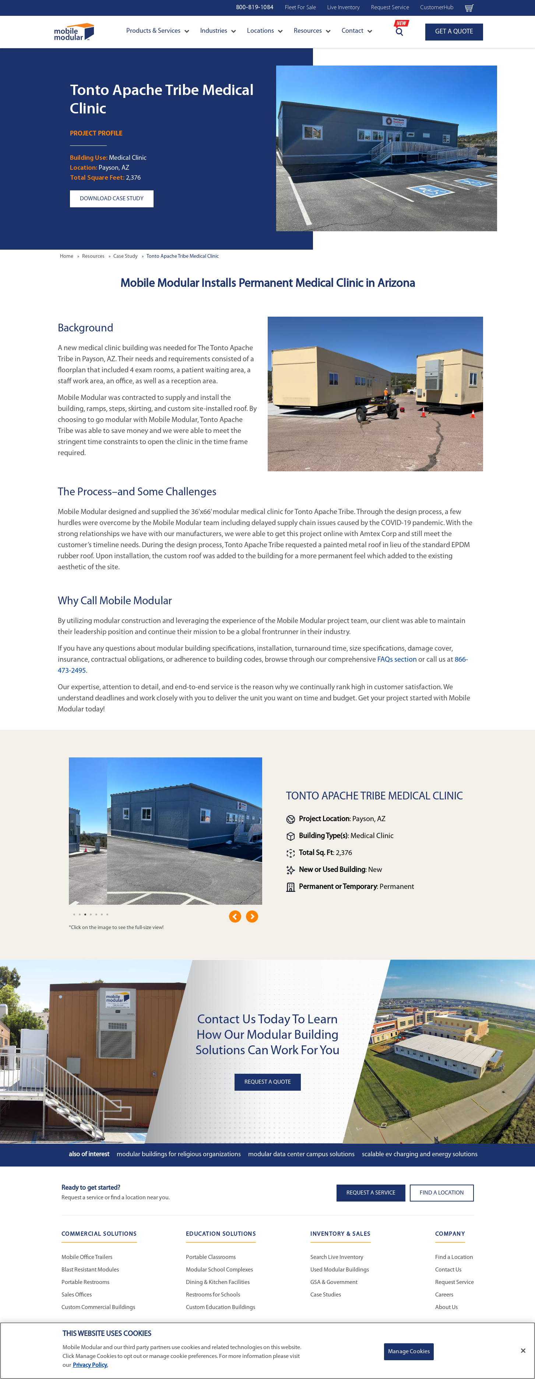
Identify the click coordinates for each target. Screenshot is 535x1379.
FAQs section (397, 660)
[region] (267, 1350)
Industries (218, 31)
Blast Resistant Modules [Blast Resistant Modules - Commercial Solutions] (90, 1270)
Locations (265, 31)
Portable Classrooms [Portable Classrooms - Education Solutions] (211, 1257)
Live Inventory (343, 8)
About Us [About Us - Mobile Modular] (446, 1308)
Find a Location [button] (442, 1193)
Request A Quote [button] (267, 1082)
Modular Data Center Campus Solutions (301, 1154)
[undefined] (74, 914)
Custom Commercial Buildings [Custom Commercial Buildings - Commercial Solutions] (98, 1308)
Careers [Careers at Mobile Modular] (444, 1295)
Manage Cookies (409, 1352)
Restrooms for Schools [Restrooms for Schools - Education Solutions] (213, 1295)
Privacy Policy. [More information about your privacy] (90, 1365)
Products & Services (157, 31)
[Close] (523, 1351)
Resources (312, 31)
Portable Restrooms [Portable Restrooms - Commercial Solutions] (85, 1282)
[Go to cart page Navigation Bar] (469, 8)
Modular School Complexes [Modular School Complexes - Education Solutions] (219, 1270)
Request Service (390, 8)
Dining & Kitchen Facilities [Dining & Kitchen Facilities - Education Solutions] (218, 1282)
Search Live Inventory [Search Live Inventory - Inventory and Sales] (336, 1257)
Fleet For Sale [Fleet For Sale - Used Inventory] (300, 8)
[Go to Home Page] (74, 32)
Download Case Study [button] (112, 199)
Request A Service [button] (370, 1193)
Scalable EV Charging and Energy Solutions (420, 1154)
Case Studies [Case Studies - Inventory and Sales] (325, 1295)
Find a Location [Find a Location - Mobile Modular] (454, 1257)
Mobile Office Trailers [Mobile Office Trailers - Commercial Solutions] (86, 1257)
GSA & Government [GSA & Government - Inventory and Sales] (334, 1282)
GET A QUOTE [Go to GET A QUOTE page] (454, 31)
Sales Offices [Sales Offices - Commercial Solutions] (76, 1295)
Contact (357, 31)
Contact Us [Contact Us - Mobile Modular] (448, 1270)
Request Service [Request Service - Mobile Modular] (454, 1282)
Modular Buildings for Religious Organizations (179, 1154)
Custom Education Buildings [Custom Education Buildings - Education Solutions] (220, 1308)
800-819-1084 (255, 8)
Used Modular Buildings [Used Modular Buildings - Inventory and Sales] (339, 1270)
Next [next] (252, 917)
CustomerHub (437, 8)
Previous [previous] (235, 917)
